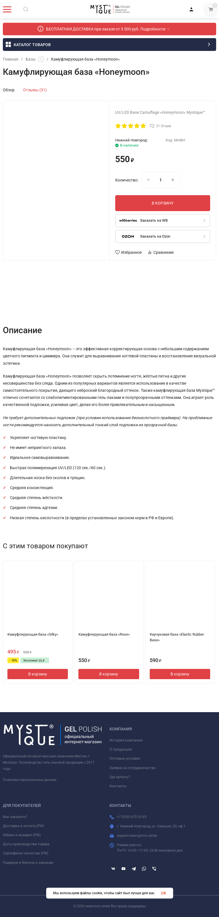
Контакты (118, 786)
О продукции (121, 749)
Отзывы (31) (35, 90)
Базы (31, 59)
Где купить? (120, 777)
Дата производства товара (26, 844)
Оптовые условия (125, 758)
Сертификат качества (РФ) (25, 853)
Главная (10, 59)
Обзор (9, 90)
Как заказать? (15, 817)
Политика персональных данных (29, 780)
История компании (126, 740)
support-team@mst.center (137, 836)
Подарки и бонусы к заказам (28, 862)
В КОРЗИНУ (163, 203)
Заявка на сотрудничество (133, 768)
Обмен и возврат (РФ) (22, 835)
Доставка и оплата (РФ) (23, 826)
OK (163, 893)
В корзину (37, 674)
